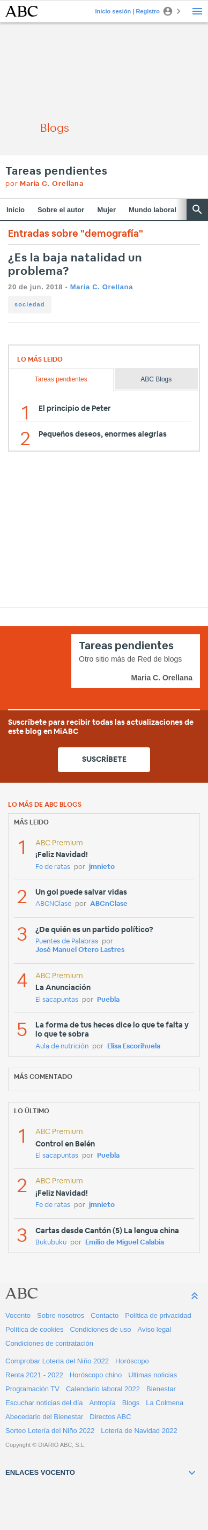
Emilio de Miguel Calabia (124, 1242)
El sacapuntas (56, 999)
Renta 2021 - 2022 (34, 1375)
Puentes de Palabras (66, 941)
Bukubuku (50, 1242)
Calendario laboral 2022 (103, 1389)
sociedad (29, 304)
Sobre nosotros (60, 1315)
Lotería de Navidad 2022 (139, 1431)
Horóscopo (132, 1361)
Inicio (15, 210)
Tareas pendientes (56, 171)
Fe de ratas (52, 867)
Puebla (108, 999)
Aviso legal (155, 1329)
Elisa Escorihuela (133, 1046)
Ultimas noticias (152, 1375)
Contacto (104, 1315)
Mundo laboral (152, 210)
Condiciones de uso (100, 1329)
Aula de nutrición (61, 1046)
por (44, 184)
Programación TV (32, 1389)
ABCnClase (109, 904)
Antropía (103, 1403)
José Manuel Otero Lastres (79, 950)
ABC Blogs (156, 379)
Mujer (106, 210)
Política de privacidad (158, 1315)
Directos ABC (110, 1417)
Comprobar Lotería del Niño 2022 (57, 1361)
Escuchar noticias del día (44, 1403)
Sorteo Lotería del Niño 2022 (49, 1431)
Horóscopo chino (96, 1375)
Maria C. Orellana (101, 287)
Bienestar (161, 1389)
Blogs (131, 1403)
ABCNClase (53, 904)
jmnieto (102, 867)
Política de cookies (34, 1329)
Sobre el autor (61, 210)
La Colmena (164, 1403)
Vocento (18, 1315)
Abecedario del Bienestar (44, 1417)
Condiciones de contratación (49, 1343)
